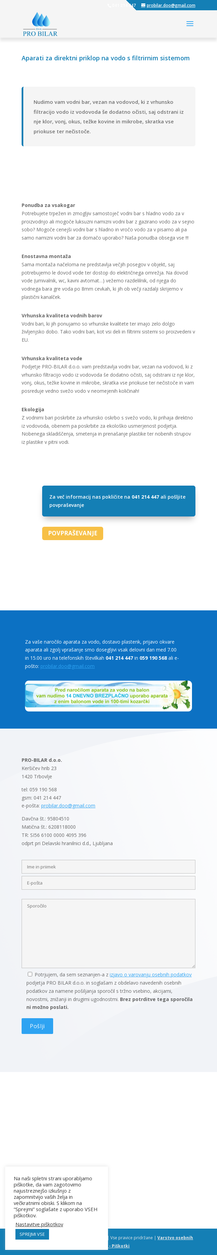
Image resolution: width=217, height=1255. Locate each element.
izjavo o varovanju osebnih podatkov (151, 974)
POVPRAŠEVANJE (72, 533)
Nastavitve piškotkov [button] (39, 1224)
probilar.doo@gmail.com (67, 666)
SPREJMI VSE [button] (32, 1234)
